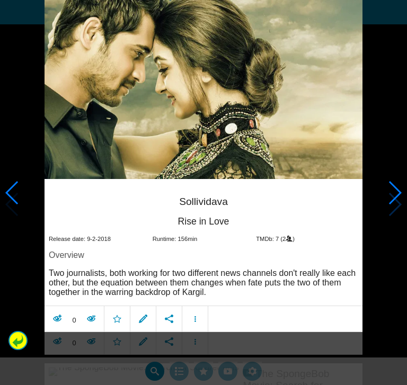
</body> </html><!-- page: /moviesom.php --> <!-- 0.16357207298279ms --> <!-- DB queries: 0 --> (203, 192)
